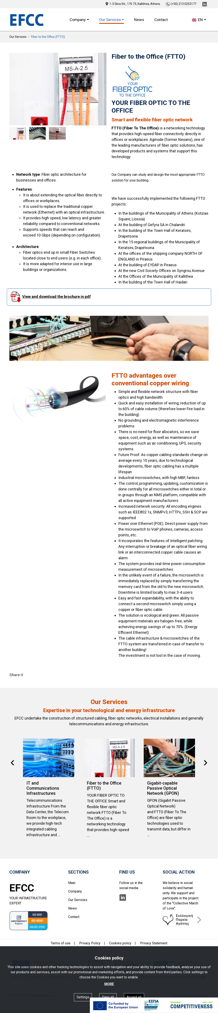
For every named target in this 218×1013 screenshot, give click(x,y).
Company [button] (78, 19)
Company (75, 891)
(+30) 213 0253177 (181, 4)
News (139, 19)
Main (71, 883)
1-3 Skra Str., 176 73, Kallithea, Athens (132, 4)
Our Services (17, 36)
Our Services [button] (110, 19)
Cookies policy (120, 943)
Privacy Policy (89, 943)
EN (197, 19)
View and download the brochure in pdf (62, 297)
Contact (161, 19)
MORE (109, 984)
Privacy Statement (153, 943)
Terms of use (60, 943)
